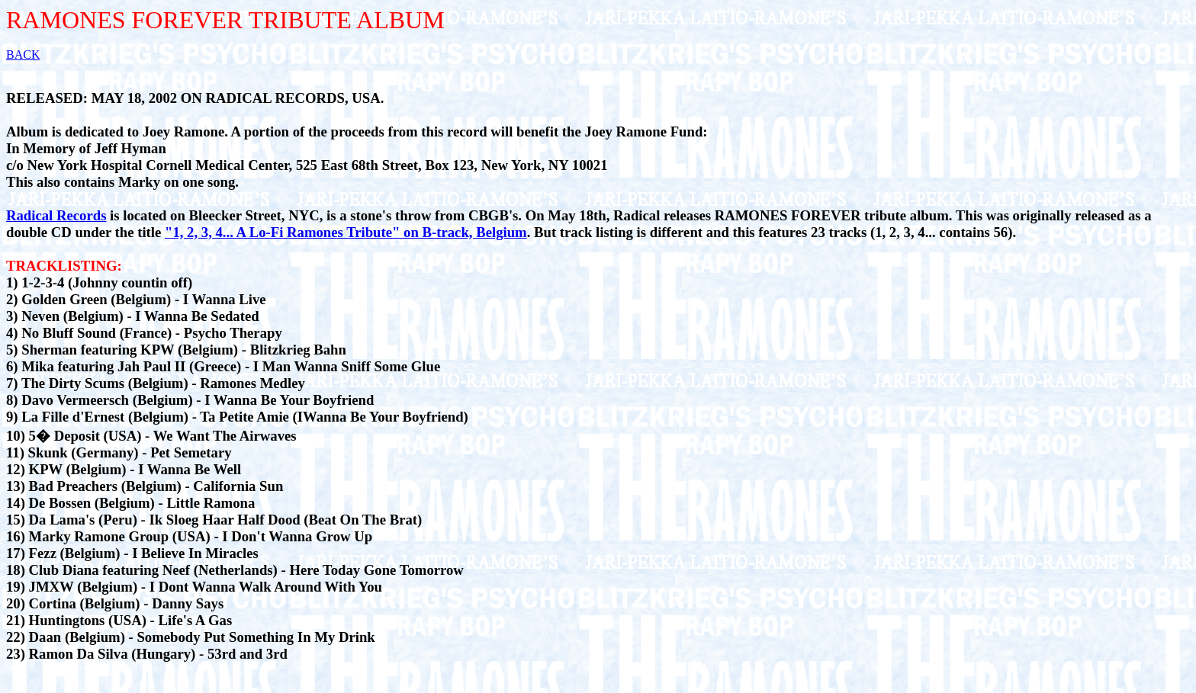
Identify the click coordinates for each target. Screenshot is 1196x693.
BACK (23, 54)
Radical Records (56, 215)
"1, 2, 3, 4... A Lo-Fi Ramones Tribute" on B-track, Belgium (346, 232)
